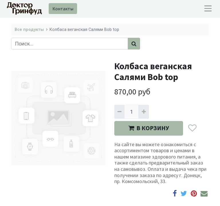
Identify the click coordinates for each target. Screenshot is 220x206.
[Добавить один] (143, 112)
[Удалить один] (119, 112)
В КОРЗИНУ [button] (148, 128)
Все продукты (29, 29)
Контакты (62, 8)
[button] (192, 128)
